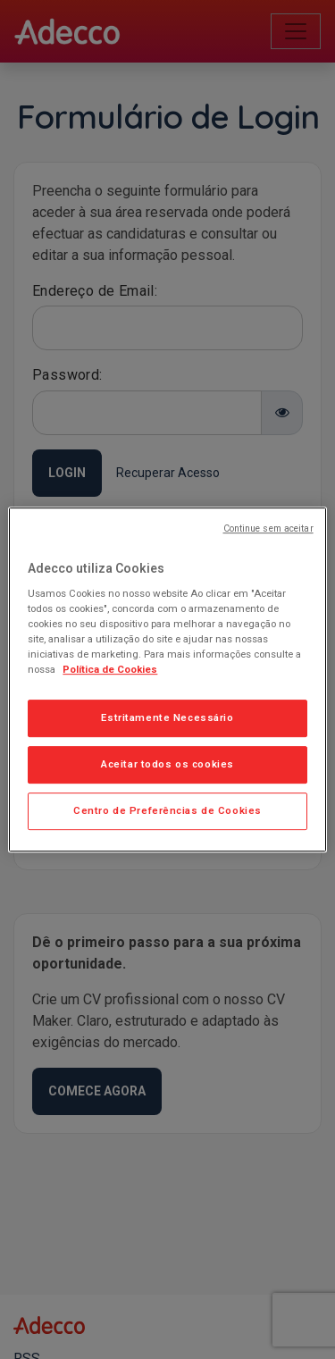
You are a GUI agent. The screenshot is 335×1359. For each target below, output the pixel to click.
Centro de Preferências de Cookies (167, 810)
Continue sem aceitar (268, 528)
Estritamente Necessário (167, 718)
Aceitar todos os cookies (167, 765)
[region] (167, 680)
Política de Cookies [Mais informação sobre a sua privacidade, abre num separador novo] (110, 670)
